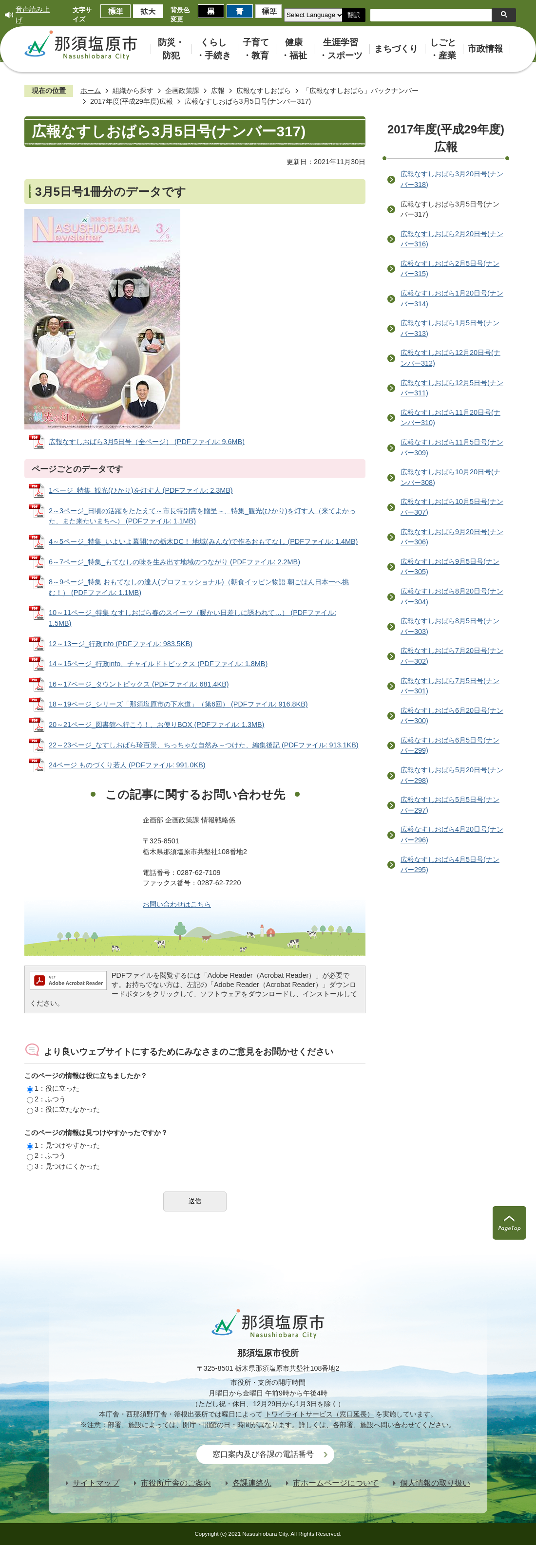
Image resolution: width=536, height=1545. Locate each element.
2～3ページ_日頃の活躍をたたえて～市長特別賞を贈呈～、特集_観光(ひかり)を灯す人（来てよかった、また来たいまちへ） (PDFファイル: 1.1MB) (202, 516)
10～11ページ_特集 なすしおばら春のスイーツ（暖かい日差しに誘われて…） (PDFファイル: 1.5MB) (192, 618)
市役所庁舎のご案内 (176, 1483)
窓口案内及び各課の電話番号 (263, 1454)
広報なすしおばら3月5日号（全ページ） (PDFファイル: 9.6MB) (147, 442)
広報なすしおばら (263, 90)
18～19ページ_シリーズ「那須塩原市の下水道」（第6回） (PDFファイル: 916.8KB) (178, 704)
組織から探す (133, 90)
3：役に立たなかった (63, 1109)
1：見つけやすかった (63, 1145)
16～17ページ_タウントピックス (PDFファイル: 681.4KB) (139, 684)
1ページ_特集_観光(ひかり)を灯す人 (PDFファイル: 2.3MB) (141, 490)
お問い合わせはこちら (177, 904)
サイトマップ (96, 1483)
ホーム (90, 90)
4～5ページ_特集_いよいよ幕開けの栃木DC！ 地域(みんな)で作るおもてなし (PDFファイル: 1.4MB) (203, 541)
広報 (218, 90)
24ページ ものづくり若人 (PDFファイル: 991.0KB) (127, 765)
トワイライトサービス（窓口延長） (319, 1414)
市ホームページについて (336, 1483)
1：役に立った (53, 1088)
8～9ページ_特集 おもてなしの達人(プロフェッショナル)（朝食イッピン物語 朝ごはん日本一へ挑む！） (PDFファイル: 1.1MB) (199, 587)
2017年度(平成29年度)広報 (131, 101)
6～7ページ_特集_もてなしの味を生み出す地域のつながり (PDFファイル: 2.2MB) (174, 562)
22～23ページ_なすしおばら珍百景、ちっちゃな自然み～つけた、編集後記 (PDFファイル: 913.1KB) (204, 745)
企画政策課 (182, 90)
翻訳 (353, 15)
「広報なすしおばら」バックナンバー (361, 90)
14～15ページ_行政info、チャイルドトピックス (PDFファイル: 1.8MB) (158, 664)
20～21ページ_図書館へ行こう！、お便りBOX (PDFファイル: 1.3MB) (156, 724)
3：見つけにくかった (63, 1166)
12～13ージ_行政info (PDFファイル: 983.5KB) (120, 644)
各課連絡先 (251, 1483)
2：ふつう (46, 1099)
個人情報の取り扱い (435, 1483)
